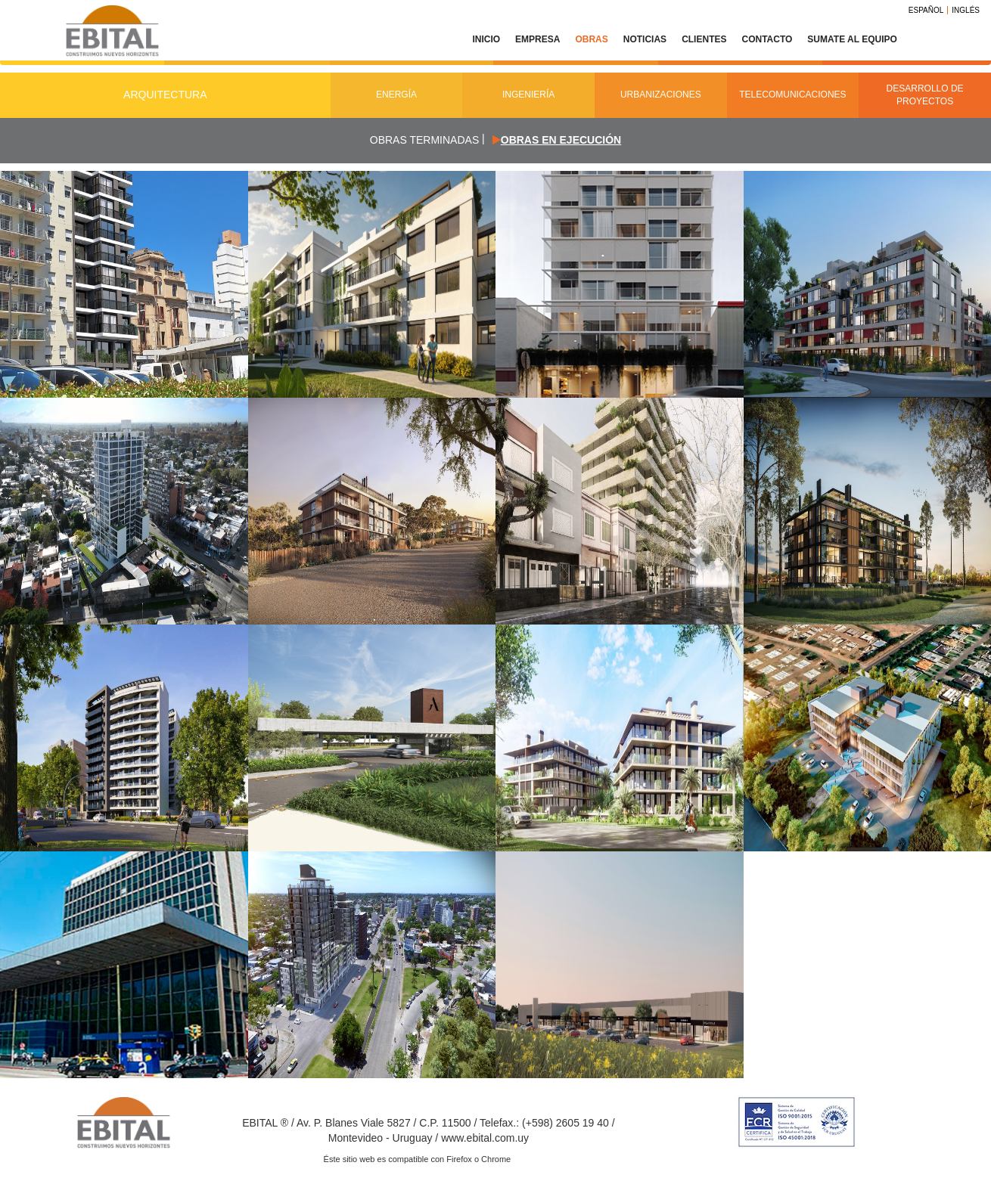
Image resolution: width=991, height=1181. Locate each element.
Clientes (704, 39)
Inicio (486, 39)
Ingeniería (528, 94)
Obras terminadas (424, 140)
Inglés (966, 10)
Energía (396, 94)
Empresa (537, 39)
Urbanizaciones (660, 94)
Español (926, 10)
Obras (591, 39)
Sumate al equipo (851, 39)
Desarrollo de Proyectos (925, 95)
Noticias (644, 39)
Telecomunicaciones (792, 94)
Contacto (766, 39)
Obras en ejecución (561, 140)
